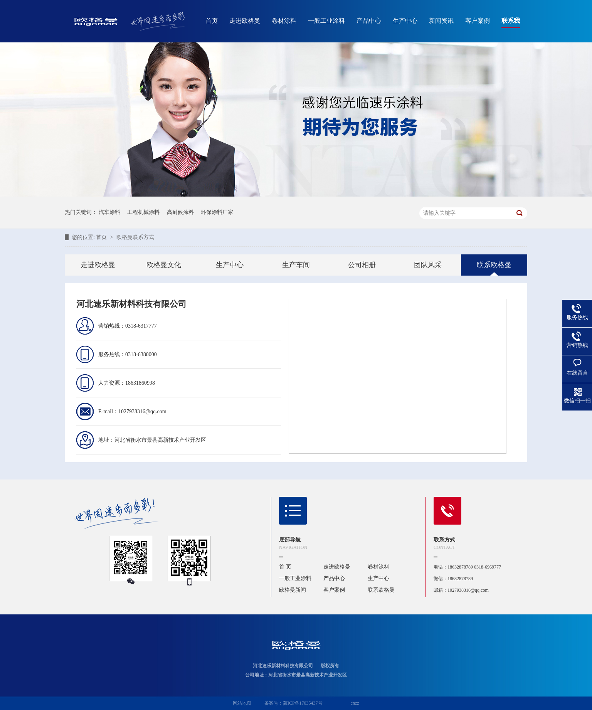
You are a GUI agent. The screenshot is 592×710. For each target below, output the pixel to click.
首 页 (285, 567)
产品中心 (369, 20)
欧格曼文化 (163, 265)
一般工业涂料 (326, 20)
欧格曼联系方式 (135, 237)
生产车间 (296, 265)
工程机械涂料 (143, 212)
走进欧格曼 (244, 20)
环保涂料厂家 (217, 212)
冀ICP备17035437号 (303, 703)
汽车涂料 (109, 212)
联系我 (510, 20)
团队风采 (428, 265)
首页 (211, 20)
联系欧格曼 (494, 265)
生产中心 (405, 20)
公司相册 (362, 265)
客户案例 (477, 20)
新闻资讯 (441, 20)
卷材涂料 (284, 20)
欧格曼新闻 (292, 590)
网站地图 (242, 703)
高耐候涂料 (180, 212)
